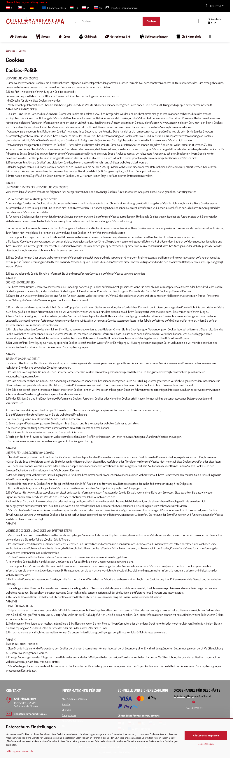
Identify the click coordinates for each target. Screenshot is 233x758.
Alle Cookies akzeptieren (206, 735)
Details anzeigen (206, 743)
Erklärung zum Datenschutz (19, 750)
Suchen (151, 21)
